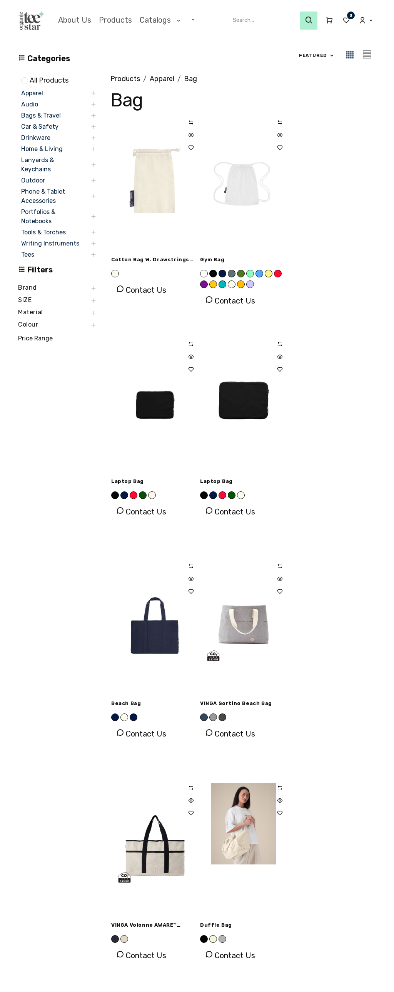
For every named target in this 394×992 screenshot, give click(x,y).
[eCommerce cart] (326, 20)
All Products (49, 80)
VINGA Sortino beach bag (324, 481)
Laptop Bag (304, 259)
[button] (317, 55)
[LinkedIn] (317, 894)
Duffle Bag (216, 703)
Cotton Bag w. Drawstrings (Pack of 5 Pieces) (150, 261)
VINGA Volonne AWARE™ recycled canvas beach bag (150, 704)
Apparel (162, 79)
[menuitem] (74, 20)
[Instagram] (294, 894)
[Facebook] (271, 894)
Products (125, 79)
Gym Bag (212, 259)
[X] (341, 894)
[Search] (308, 21)
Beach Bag (214, 481)
